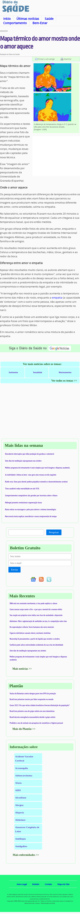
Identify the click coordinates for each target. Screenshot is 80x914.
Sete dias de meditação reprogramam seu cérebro (23, 460)
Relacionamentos (65, 372)
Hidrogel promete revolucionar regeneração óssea (23, 502)
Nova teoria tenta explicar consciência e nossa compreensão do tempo (31, 516)
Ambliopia (20, 838)
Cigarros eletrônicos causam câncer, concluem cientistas (30, 633)
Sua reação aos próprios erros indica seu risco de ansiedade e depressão (36, 615)
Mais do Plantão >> (23, 728)
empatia (57, 297)
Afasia (18, 783)
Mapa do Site (63, 884)
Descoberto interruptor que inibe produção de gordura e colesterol (29, 453)
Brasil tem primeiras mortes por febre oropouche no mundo (31, 699)
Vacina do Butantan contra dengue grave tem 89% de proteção (33, 693)
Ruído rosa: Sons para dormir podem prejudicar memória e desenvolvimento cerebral (36, 481)
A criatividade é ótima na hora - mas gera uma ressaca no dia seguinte (30, 474)
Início (7, 19)
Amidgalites (21, 846)
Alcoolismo (20, 797)
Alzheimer (20, 820)
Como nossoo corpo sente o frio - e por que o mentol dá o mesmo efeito (36, 609)
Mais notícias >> (22, 668)
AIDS (18, 790)
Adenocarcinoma (23, 775)
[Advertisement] (56, 156)
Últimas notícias (27, 19)
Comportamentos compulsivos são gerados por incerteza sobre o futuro (31, 495)
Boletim (35, 884)
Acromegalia (21, 768)
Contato (48, 884)
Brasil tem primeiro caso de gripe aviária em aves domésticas (32, 711)
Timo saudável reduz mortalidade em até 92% (22, 488)
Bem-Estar (39, 23)
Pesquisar (54, 532)
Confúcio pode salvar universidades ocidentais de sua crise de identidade (36, 644)
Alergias (19, 805)
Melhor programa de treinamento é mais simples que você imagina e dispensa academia (37, 467)
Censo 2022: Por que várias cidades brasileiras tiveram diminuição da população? (39, 705)
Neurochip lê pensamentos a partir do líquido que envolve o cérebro (35, 638)
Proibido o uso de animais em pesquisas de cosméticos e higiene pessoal (36, 723)
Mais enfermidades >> (26, 854)
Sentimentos (13, 372)
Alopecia (19, 812)
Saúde (49, 19)
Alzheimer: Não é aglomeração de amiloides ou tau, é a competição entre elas (38, 621)
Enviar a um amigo (46, 59)
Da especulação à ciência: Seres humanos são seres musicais (32, 627)
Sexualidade (37, 372)
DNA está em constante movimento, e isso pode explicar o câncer (33, 603)
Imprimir (67, 59)
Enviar (14, 569)
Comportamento (15, 23)
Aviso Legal (22, 884)
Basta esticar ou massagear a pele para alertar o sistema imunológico (30, 509)
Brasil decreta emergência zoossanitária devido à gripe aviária (32, 717)
